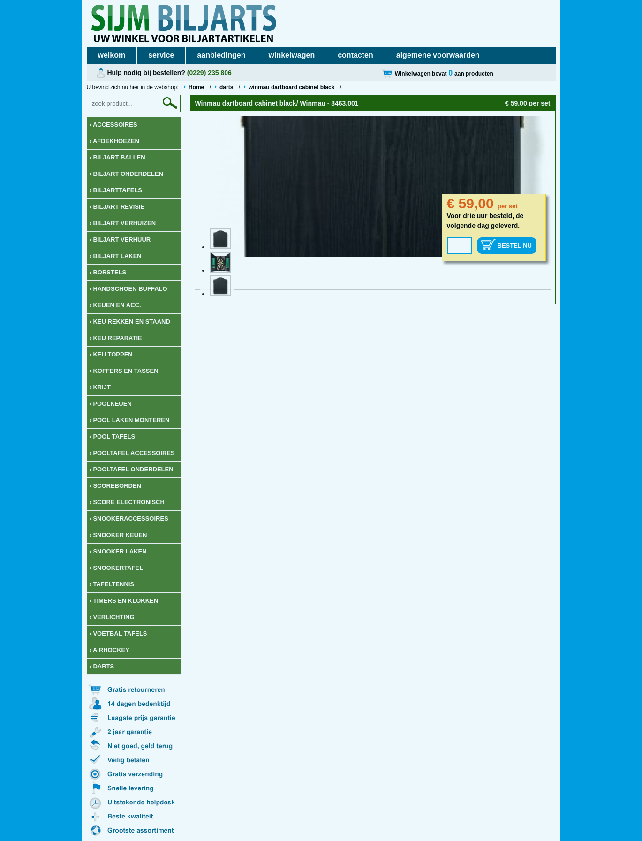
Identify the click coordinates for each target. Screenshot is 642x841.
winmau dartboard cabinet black (292, 87)
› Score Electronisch (127, 502)
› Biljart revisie (117, 206)
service (161, 55)
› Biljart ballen (117, 157)
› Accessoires (113, 124)
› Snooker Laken (118, 551)
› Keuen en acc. (115, 305)
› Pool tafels (113, 436)
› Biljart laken (116, 255)
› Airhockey (109, 649)
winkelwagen (291, 55)
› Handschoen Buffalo (128, 288)
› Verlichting (112, 617)
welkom (112, 55)
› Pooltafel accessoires (132, 452)
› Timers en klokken (124, 600)
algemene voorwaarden (438, 55)
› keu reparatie (116, 337)
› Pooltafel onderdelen (132, 469)
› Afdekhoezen (114, 140)
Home (196, 87)
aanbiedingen (221, 55)
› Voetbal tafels (118, 633)
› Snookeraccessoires (129, 518)
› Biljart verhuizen (123, 223)
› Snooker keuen (118, 534)
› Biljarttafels (116, 190)
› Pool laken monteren (130, 420)
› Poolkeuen (111, 403)
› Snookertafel (117, 567)
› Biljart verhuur (120, 239)
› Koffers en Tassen (124, 370)
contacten (355, 55)
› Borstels (108, 272)
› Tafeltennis (112, 584)
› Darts (102, 666)
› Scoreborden (116, 485)
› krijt (100, 387)
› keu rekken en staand (130, 321)
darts (226, 87)
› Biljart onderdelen (126, 173)
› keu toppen (111, 354)
